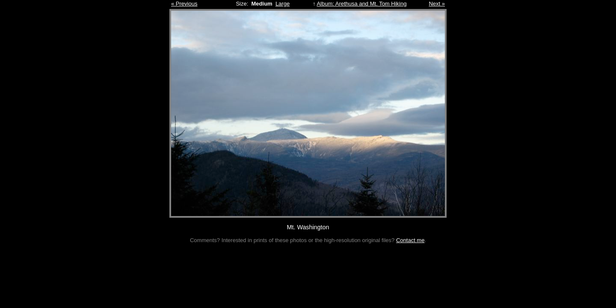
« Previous (184, 3)
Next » (437, 3)
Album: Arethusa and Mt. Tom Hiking (361, 3)
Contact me (410, 240)
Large (282, 3)
